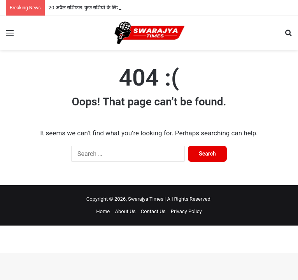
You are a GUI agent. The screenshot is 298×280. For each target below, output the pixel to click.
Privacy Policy (186, 211)
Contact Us (153, 211)
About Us (125, 211)
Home (103, 211)
